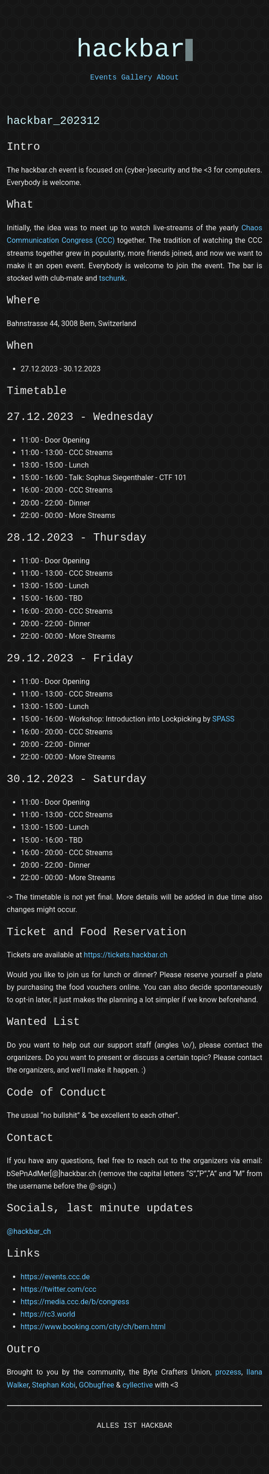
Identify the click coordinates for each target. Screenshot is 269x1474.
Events (103, 78)
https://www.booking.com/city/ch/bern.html (93, 1326)
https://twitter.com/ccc (59, 1289)
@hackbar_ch (29, 1231)
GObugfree (97, 1385)
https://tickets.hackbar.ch (125, 954)
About (168, 78)
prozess (228, 1372)
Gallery (136, 78)
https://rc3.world (48, 1314)
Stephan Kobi (53, 1385)
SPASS (223, 719)
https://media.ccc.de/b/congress (75, 1301)
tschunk (112, 278)
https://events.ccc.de (55, 1276)
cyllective (137, 1385)
